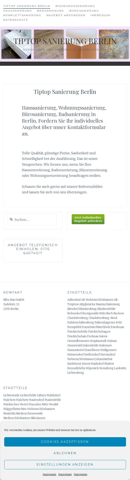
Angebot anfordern (66, 15)
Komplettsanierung (22, 15)
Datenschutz (15, 19)
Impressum (49, 474)
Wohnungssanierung (75, 5)
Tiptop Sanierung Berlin (26, 5)
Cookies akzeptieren (65, 442)
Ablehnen (65, 453)
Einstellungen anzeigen (65, 464)
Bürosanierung (84, 10)
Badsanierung (50, 10)
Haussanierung (17, 10)
